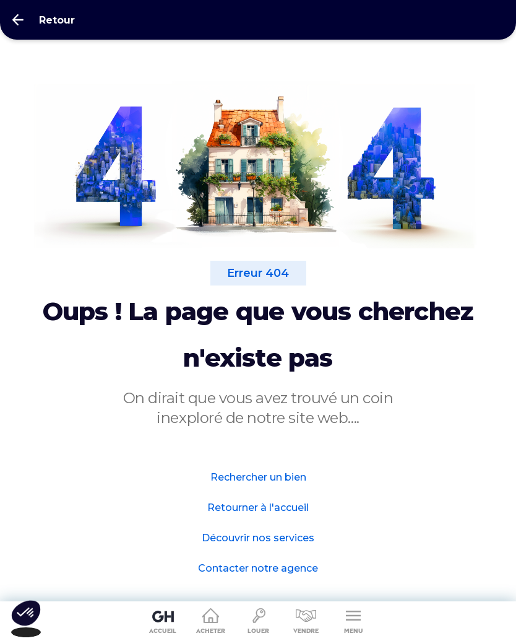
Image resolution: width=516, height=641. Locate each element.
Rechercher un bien (258, 477)
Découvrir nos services (258, 538)
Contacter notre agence (258, 568)
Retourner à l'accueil (258, 507)
